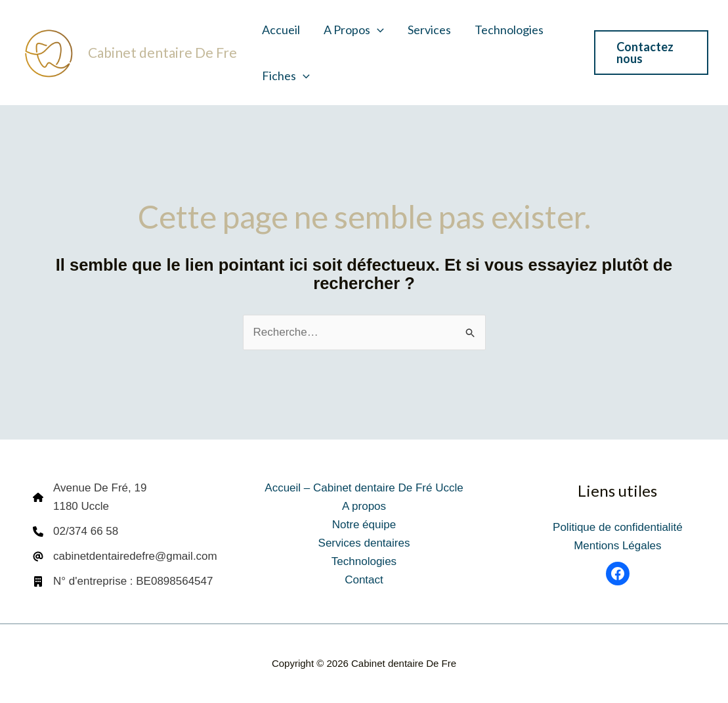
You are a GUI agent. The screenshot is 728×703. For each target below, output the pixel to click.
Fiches (286, 76)
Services (429, 29)
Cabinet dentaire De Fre (162, 52)
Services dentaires (364, 543)
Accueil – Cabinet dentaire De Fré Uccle (364, 488)
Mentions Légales (617, 545)
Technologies (509, 29)
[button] (377, 30)
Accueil (281, 29)
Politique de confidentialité (618, 527)
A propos (354, 30)
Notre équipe (364, 524)
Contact (364, 580)
